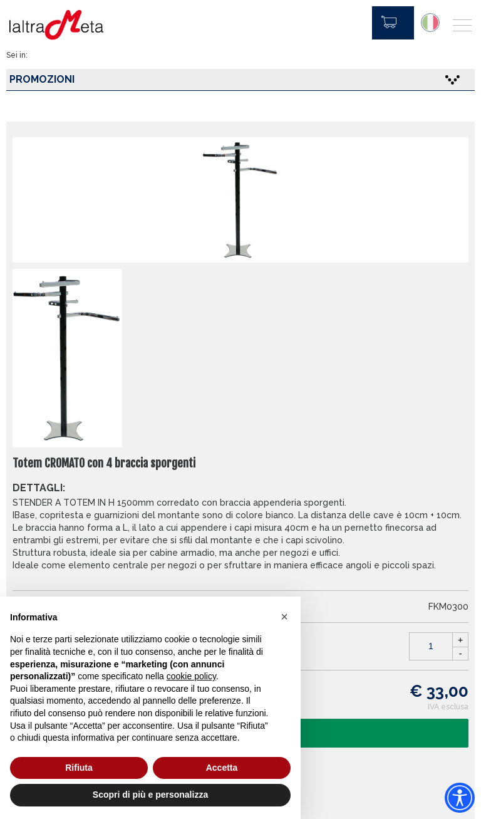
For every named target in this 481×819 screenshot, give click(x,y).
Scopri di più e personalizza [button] (150, 795)
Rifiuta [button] (79, 768)
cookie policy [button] (191, 676)
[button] (284, 617)
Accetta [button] (222, 768)
